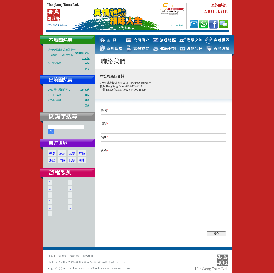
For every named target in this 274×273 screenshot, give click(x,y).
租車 (82, 160)
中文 (170, 24)
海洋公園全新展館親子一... (62, 49)
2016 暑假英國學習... (59, 89)
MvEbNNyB (54, 63)
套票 (72, 153)
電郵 (105, 137)
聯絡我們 (88, 256)
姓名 (105, 110)
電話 (105, 123)
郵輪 (82, 153)
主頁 (50, 256)
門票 (72, 160)
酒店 (62, 153)
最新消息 (75, 256)
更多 (87, 68)
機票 (52, 153)
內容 (105, 150)
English (179, 24)
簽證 (52, 160)
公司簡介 (61, 256)
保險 (62, 160)
